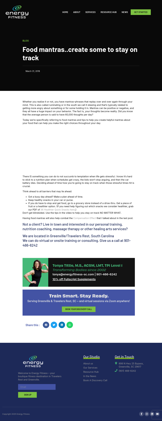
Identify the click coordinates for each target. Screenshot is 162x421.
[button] (46, 325)
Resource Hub (109, 12)
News (125, 12)
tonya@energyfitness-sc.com (73, 274)
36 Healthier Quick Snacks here (58, 209)
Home (65, 12)
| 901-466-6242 (106, 274)
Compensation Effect (84, 218)
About (76, 12)
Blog (26, 40)
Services (90, 12)
